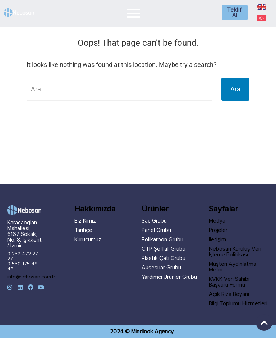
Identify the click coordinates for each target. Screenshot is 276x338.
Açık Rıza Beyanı (229, 294)
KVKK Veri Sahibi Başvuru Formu (229, 282)
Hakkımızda (95, 209)
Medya (217, 221)
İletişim (217, 239)
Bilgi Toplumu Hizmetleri (238, 303)
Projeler (218, 230)
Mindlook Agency (152, 331)
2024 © (120, 331)
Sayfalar (223, 209)
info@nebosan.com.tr (31, 276)
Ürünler (155, 209)
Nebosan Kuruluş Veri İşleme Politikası (235, 251)
